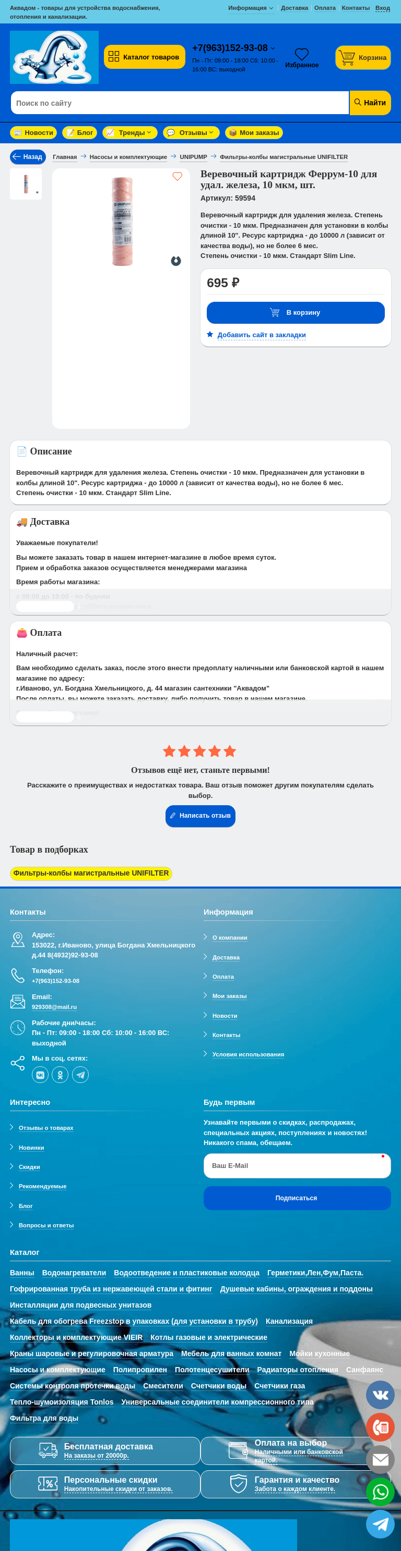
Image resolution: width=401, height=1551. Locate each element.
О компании (230, 936)
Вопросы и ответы (46, 1223)
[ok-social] (60, 1072)
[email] (380, 1459)
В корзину (295, 313)
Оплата (223, 974)
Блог (79, 133)
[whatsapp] (380, 1492)
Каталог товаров (143, 57)
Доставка (226, 955)
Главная (65, 157)
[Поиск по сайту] (168, 103)
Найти (369, 102)
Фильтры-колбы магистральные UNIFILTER (86, 873)
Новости (33, 133)
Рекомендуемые (43, 1184)
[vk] (40, 1072)
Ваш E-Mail (230, 1163)
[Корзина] (363, 57)
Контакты (227, 1033)
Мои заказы (254, 133)
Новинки (31, 1145)
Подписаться (296, 1196)
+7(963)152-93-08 (231, 48)
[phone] (380, 1427)
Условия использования (248, 1053)
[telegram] (80, 1072)
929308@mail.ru (54, 1005)
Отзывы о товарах (46, 1126)
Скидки (29, 1165)
